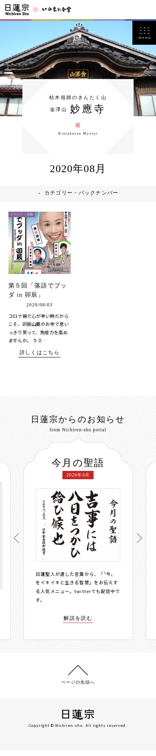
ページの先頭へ (78, 687)
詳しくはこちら (39, 357)
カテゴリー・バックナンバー (83, 197)
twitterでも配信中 (95, 596)
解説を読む (78, 623)
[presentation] (17, 543)
